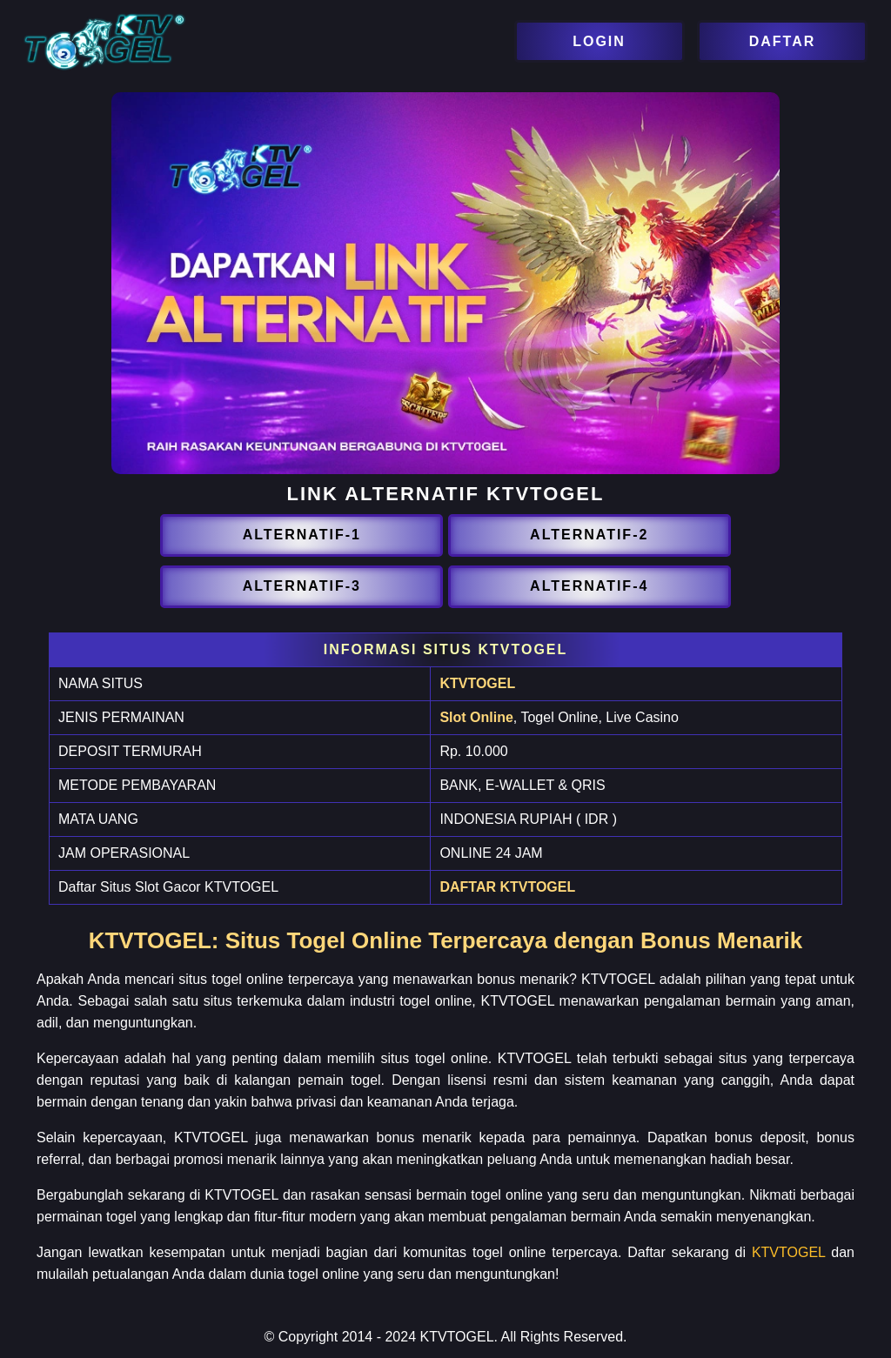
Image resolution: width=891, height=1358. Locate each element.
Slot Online (475, 717)
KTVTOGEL (477, 683)
